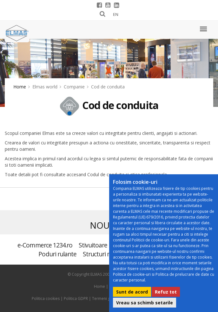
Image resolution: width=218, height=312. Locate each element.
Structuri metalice (106, 254)
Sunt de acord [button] (132, 292)
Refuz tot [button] (166, 292)
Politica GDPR (76, 298)
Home (19, 87)
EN (115, 14)
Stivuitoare (93, 245)
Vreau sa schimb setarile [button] (144, 303)
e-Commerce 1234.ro (44, 245)
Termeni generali (107, 298)
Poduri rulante (57, 254)
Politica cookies (46, 298)
